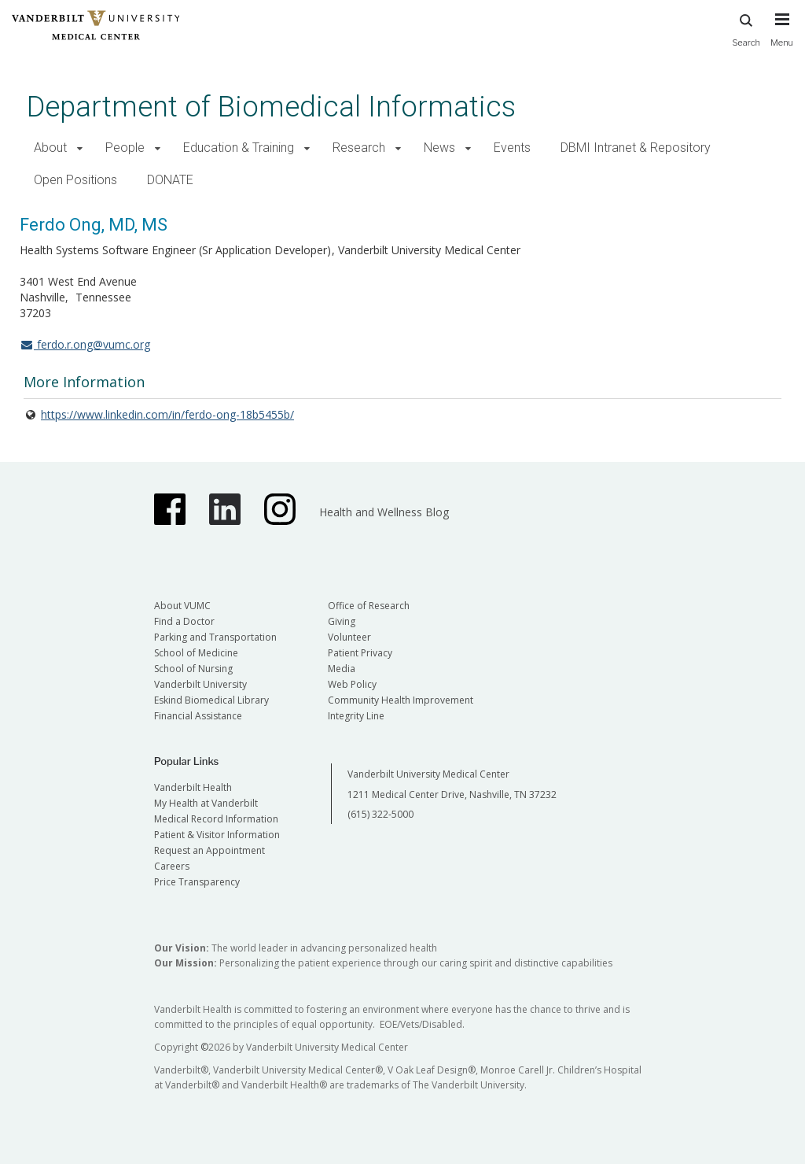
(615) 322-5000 (380, 814)
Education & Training (238, 147)
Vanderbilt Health (193, 787)
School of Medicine (196, 653)
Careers (171, 866)
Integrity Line (356, 715)
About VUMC (182, 605)
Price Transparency (197, 882)
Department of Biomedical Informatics (271, 107)
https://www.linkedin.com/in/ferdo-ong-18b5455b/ (167, 414)
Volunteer (349, 637)
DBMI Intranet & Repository (636, 147)
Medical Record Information (216, 819)
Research (359, 147)
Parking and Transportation (215, 637)
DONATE (170, 179)
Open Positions (75, 179)
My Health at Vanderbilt (206, 803)
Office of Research (369, 605)
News (439, 147)
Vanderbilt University (200, 684)
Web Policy (352, 684)
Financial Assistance (198, 715)
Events (512, 147)
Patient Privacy (360, 653)
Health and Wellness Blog (384, 511)
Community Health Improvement (400, 700)
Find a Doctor (184, 621)
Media (341, 668)
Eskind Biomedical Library (211, 700)
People (125, 147)
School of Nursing (193, 668)
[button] (80, 148)
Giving (341, 621)
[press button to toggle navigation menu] (781, 37)
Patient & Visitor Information (217, 834)
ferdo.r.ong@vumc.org (85, 344)
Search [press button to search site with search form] (746, 28)
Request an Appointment (209, 850)
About (50, 147)
